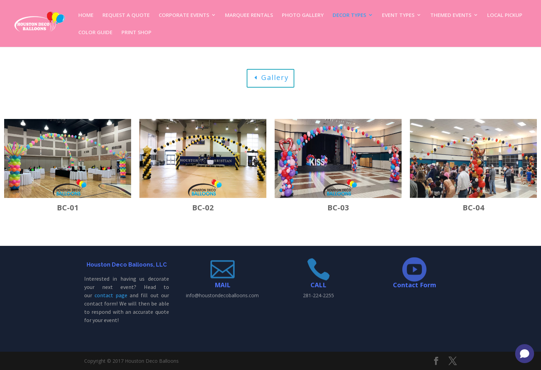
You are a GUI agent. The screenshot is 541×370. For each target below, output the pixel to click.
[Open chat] (524, 353)
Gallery (275, 77)
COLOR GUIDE (95, 33)
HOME (86, 15)
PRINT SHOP (136, 33)
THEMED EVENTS (450, 15)
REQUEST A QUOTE (126, 15)
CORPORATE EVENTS (184, 15)
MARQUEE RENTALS (249, 15)
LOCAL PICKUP (504, 15)
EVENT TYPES (398, 15)
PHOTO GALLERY (303, 15)
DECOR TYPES (349, 15)
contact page (111, 295)
